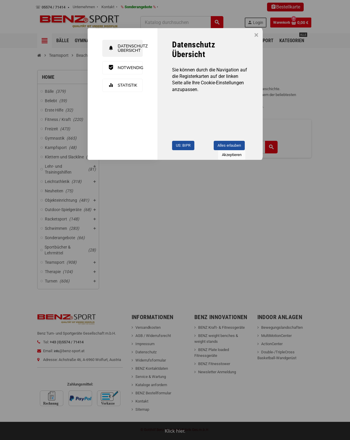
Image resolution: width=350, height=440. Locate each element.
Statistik (122, 85)
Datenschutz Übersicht (125, 48)
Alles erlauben (229, 145)
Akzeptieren (232, 155)
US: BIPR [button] (183, 145)
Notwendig (125, 68)
